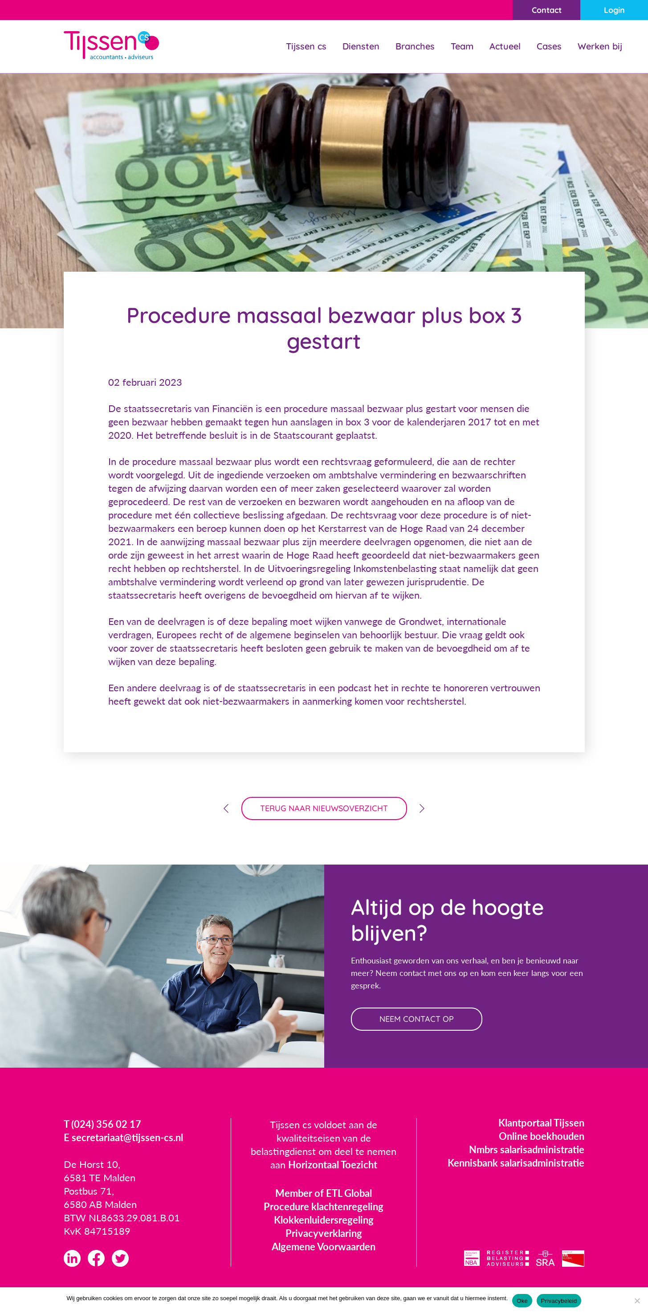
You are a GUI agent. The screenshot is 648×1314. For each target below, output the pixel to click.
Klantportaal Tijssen (541, 1123)
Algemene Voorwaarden (323, 1247)
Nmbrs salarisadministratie (526, 1149)
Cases (549, 46)
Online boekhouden (541, 1136)
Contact (547, 10)
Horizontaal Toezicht (332, 1165)
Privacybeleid (559, 1301)
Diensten (360, 46)
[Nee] (636, 1300)
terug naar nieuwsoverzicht (324, 808)
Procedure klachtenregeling (323, 1206)
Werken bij (600, 46)
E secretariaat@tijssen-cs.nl (123, 1137)
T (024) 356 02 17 (102, 1124)
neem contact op (416, 1019)
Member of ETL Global (323, 1193)
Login (614, 10)
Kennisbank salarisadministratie (516, 1163)
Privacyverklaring (323, 1233)
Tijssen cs (306, 46)
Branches (415, 46)
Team (462, 46)
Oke (522, 1301)
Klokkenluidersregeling (324, 1220)
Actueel (505, 46)
